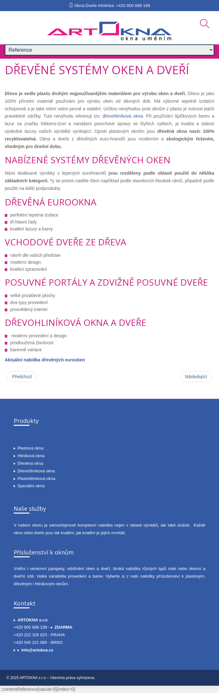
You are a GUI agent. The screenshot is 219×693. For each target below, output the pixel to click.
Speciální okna (30, 485)
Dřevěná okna (30, 463)
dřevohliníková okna (123, 116)
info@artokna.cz (37, 650)
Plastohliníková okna (36, 478)
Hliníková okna (30, 455)
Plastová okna (30, 448)
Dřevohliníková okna (36, 471)
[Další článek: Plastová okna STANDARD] (196, 376)
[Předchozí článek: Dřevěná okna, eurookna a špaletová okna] (22, 376)
